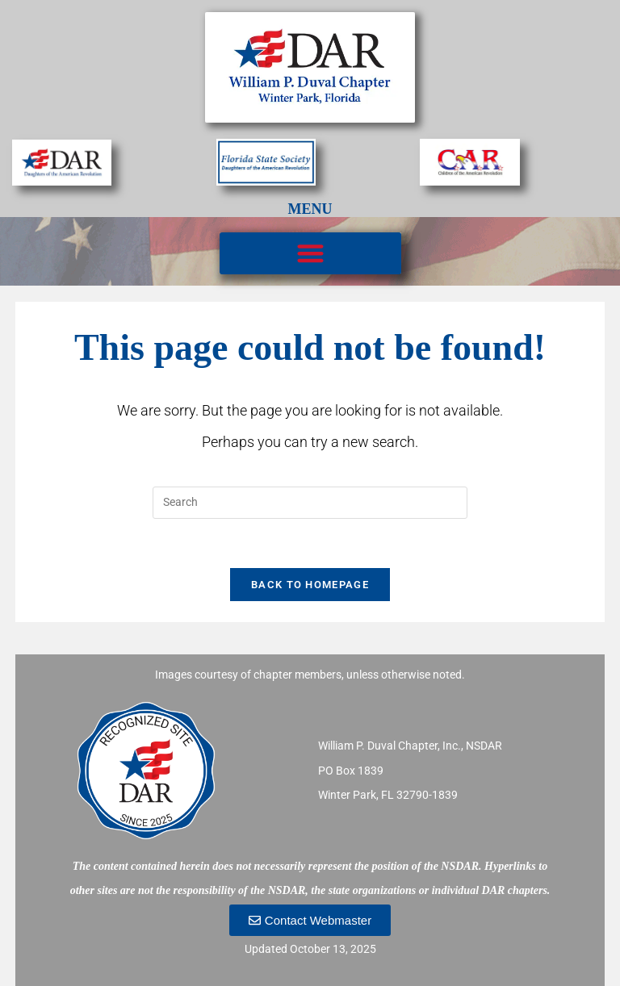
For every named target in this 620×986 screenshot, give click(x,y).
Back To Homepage (310, 585)
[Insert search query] (310, 503)
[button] (310, 253)
